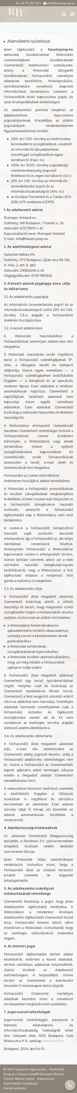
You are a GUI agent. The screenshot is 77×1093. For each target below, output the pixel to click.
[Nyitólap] (16, 14)
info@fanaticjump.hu (61, 3)
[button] (72, 14)
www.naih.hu (53, 1041)
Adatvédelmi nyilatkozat (20, 1083)
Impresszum (45, 1078)
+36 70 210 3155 (30, 3)
